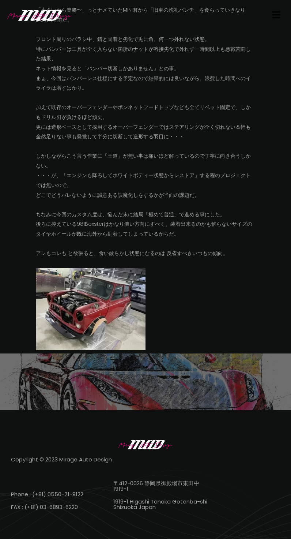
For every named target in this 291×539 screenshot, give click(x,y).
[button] (276, 15)
